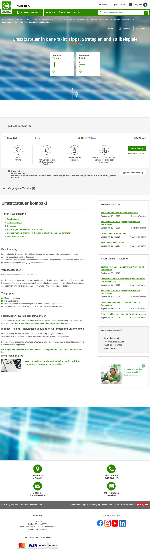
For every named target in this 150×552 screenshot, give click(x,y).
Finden (146, 13)
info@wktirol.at (41, 527)
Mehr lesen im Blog (15, 234)
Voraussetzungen (14, 220)
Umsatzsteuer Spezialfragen (113, 231)
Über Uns (64, 12)
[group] (75, 43)
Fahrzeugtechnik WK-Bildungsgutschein (71, 19)
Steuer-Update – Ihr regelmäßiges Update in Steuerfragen (120, 220)
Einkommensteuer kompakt (113, 240)
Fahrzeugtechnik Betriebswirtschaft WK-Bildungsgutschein (110, 19)
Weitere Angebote (23, 19)
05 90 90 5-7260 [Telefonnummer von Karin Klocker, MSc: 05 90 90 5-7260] (117, 339)
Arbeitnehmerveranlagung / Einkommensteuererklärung (43, 321)
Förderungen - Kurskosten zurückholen (24, 227)
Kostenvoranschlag (133, 173)
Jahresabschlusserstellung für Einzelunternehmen (123, 312)
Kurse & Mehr (27, 12)
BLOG (77, 12)
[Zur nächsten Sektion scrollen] (75, 94)
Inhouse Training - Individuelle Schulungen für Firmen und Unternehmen (39, 231)
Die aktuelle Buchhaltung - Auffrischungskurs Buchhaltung (121, 301)
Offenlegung (95, 502)
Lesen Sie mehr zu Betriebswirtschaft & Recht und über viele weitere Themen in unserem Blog (52, 360)
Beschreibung (13, 217)
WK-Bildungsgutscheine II (43, 19)
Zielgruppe (11, 224)
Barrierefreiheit (128, 502)
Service (50, 12)
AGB (117, 502)
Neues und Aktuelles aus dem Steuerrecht (119, 210)
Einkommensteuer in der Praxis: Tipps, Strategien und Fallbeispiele (123, 278)
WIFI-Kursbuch (7, 19)
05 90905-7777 (41, 522)
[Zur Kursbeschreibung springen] (88, 64)
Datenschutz (107, 502)
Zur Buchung (138, 148)
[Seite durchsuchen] (123, 12)
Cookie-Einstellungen (78, 502)
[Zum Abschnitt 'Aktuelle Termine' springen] (62, 64)
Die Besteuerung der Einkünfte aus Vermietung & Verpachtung (123, 266)
